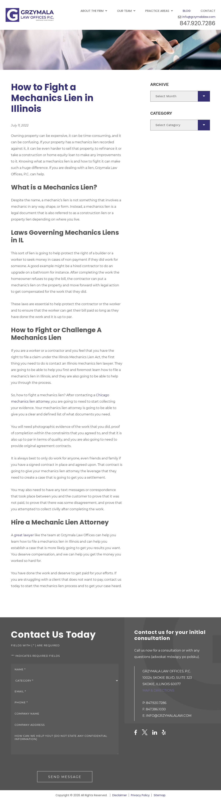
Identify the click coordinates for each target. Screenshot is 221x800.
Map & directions (158, 690)
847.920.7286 (197, 23)
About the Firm (92, 11)
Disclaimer (119, 795)
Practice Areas (157, 11)
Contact (208, 11)
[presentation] (41, 763)
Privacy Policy (140, 795)
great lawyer (24, 535)
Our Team (124, 11)
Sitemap (159, 795)
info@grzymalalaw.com (198, 17)
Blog (187, 11)
